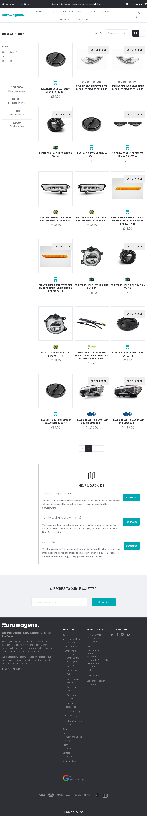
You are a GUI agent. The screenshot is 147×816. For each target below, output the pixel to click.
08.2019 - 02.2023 (9, 51)
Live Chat (69, 751)
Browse (41, 12)
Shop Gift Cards (70, 756)
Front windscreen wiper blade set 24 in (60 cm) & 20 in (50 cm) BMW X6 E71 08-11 (91, 350)
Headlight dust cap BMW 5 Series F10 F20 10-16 (55, 85)
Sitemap (73, 812)
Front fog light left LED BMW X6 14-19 (92, 282)
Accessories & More (72, 634)
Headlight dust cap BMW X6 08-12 (91, 150)
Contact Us (131, 541)
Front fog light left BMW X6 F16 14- (55, 150)
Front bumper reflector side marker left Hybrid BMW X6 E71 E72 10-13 (128, 215)
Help (65, 728)
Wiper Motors (71, 711)
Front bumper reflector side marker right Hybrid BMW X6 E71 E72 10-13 (56, 283)
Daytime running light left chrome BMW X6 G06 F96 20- (55, 214)
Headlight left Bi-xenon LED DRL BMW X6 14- (128, 416)
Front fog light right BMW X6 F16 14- (128, 282)
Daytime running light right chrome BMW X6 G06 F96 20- (91, 214)
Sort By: (99, 28)
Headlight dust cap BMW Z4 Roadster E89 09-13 (55, 416)
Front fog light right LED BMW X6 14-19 (55, 349)
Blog (65, 724)
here (86, 495)
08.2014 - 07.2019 (9, 47)
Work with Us (71, 743)
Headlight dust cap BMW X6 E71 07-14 (128, 349)
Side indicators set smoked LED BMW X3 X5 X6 (127, 150)
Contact (66, 748)
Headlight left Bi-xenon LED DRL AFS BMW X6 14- (92, 416)
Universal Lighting (72, 706)
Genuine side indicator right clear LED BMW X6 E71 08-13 (127, 83)
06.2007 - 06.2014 (9, 56)
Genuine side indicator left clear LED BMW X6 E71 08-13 (91, 83)
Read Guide (131, 492)
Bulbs (65, 630)
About (65, 740)
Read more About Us (12, 664)
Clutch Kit (71, 661)
